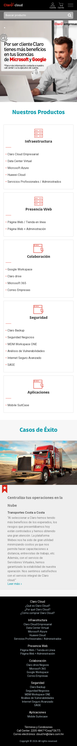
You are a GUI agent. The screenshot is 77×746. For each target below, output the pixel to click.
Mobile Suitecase (37, 716)
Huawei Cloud (16, 175)
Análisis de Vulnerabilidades (26, 351)
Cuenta (53, 8)
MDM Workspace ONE (22, 344)
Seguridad (37, 683)
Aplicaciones (37, 712)
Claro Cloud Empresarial (23, 154)
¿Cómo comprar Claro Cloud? (37, 613)
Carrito (61, 8)
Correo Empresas (18, 290)
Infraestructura (37, 620)
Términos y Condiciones (38, 727)
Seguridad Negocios (20, 337)
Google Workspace (19, 269)
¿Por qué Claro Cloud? (37, 609)
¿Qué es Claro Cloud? (37, 605)
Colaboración (37, 661)
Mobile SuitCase (18, 405)
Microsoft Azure (18, 168)
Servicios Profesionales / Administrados (34, 181)
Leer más (13, 584)
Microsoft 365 (16, 283)
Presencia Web (38, 646)
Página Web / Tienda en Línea (37, 650)
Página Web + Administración (26, 229)
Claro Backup (15, 330)
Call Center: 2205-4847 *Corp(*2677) (38, 730)
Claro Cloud (37, 601)
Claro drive (14, 276)
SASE (11, 365)
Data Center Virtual (19, 161)
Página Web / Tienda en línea (26, 222)
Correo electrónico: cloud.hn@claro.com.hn (38, 734)
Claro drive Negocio (37, 664)
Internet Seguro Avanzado (24, 358)
